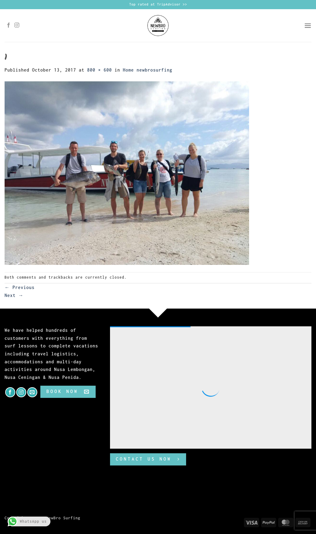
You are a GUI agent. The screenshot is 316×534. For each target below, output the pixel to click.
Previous (20, 287)
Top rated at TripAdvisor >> (158, 4)
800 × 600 (99, 69)
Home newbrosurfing (147, 69)
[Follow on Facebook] (8, 25)
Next (14, 295)
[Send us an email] (32, 392)
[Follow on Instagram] (17, 25)
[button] (307, 25)
